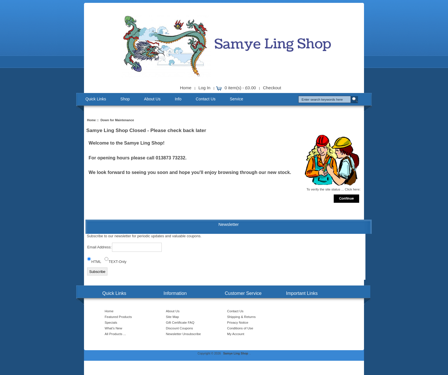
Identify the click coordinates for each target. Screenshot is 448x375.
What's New (113, 328)
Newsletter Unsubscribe (183, 334)
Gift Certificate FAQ (180, 322)
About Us (152, 99)
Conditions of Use (240, 328)
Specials (111, 322)
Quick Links (95, 99)
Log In (204, 87)
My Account (235, 334)
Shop (125, 99)
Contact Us (205, 99)
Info (178, 99)
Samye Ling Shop (235, 353)
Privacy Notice (237, 322)
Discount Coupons (179, 328)
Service (236, 99)
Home (185, 87)
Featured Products (118, 317)
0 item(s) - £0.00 (240, 87)
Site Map (172, 317)
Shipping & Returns (241, 317)
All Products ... (115, 334)
